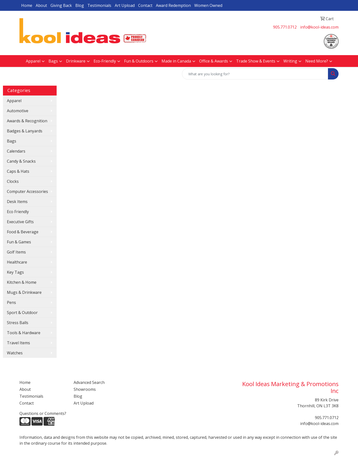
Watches (15, 353)
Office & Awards (213, 61)
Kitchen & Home (21, 282)
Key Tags (15, 272)
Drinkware (75, 61)
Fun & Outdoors (138, 61)
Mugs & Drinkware (24, 292)
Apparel (33, 61)
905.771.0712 (285, 27)
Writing (290, 61)
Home (26, 5)
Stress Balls (17, 322)
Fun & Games (19, 242)
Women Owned (208, 5)
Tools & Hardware (23, 332)
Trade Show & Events (255, 61)
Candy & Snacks (21, 161)
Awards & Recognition (27, 121)
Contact (145, 5)
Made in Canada (176, 61)
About (41, 5)
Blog (79, 5)
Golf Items (16, 252)
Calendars (16, 151)
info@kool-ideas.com (319, 27)
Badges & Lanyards (24, 131)
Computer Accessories (27, 191)
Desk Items (17, 201)
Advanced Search (89, 382)
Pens (11, 302)
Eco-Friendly (105, 61)
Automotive (17, 110)
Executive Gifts (20, 221)
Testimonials (99, 5)
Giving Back (61, 5)
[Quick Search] (255, 73)
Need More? (316, 61)
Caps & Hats (18, 171)
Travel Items (18, 343)
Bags (53, 61)
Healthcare (17, 262)
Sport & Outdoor (22, 312)
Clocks (13, 181)
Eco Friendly (18, 211)
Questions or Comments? (42, 413)
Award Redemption (173, 5)
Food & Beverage (22, 232)
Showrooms (85, 389)
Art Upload (125, 5)
